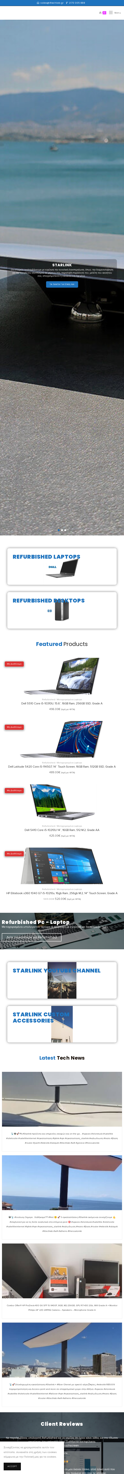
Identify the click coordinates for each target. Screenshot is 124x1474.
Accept (12, 1466)
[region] (62, 277)
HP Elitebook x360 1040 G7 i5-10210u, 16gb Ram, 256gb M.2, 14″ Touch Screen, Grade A (62, 893)
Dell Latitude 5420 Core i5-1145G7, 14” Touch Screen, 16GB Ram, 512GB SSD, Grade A (62, 767)
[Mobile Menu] (113, 13)
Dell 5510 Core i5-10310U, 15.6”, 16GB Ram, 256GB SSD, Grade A (62, 703)
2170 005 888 (77, 2)
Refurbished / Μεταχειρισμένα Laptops (62, 699)
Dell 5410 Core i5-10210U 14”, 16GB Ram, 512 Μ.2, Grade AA (62, 830)
